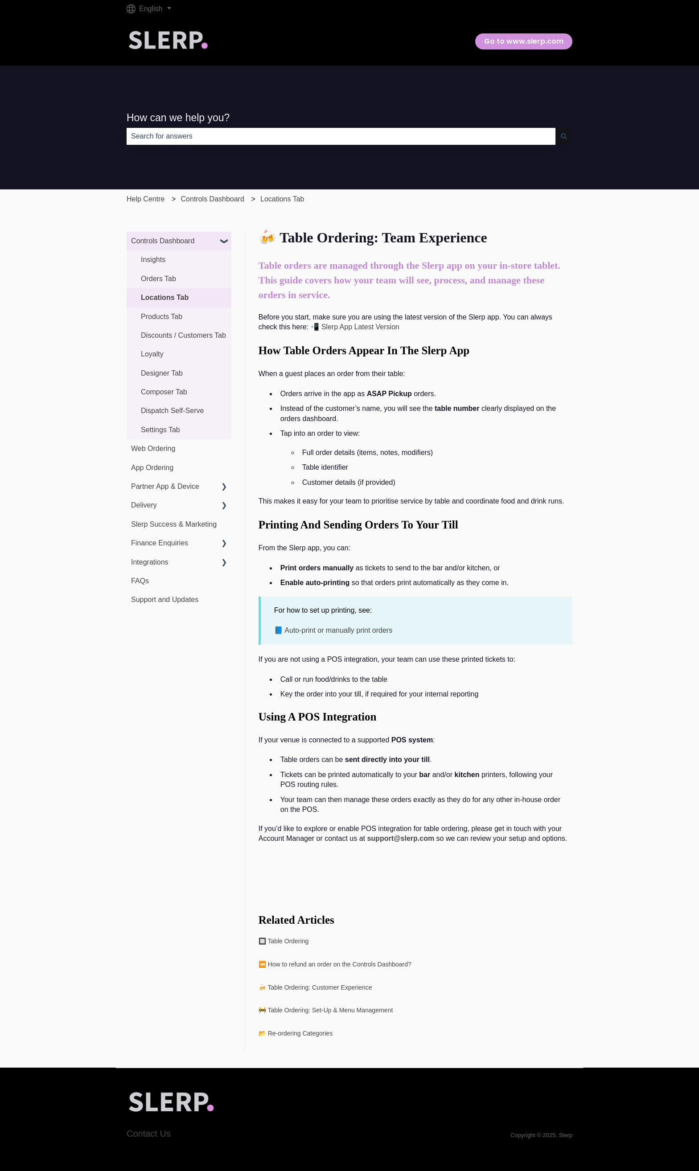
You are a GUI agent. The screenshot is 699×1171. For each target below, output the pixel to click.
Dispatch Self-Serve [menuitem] (172, 410)
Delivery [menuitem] (144, 505)
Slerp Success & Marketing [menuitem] (174, 524)
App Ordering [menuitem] (152, 467)
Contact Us (149, 1133)
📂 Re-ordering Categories (296, 1033)
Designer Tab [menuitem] (162, 373)
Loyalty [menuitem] (152, 354)
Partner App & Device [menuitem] (165, 486)
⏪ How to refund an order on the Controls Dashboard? (335, 964)
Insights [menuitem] (153, 259)
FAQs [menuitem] (140, 581)
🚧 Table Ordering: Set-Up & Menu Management (326, 1010)
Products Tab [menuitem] (161, 316)
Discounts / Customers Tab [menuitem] (183, 335)
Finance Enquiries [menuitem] (159, 543)
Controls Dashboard (212, 199)
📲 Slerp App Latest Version (354, 327)
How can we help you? (178, 117)
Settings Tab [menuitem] (160, 430)
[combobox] (341, 136)
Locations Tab (282, 199)
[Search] (563, 136)
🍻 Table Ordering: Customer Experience (315, 987)
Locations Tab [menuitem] (165, 297)
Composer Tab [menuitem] (164, 392)
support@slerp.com (400, 838)
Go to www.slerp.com (523, 41)
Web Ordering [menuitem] (153, 448)
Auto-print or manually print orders (338, 630)
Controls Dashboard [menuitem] (162, 241)
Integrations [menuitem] (150, 562)
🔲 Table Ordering (283, 941)
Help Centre (145, 199)
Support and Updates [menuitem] (164, 599)
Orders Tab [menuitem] (158, 279)
